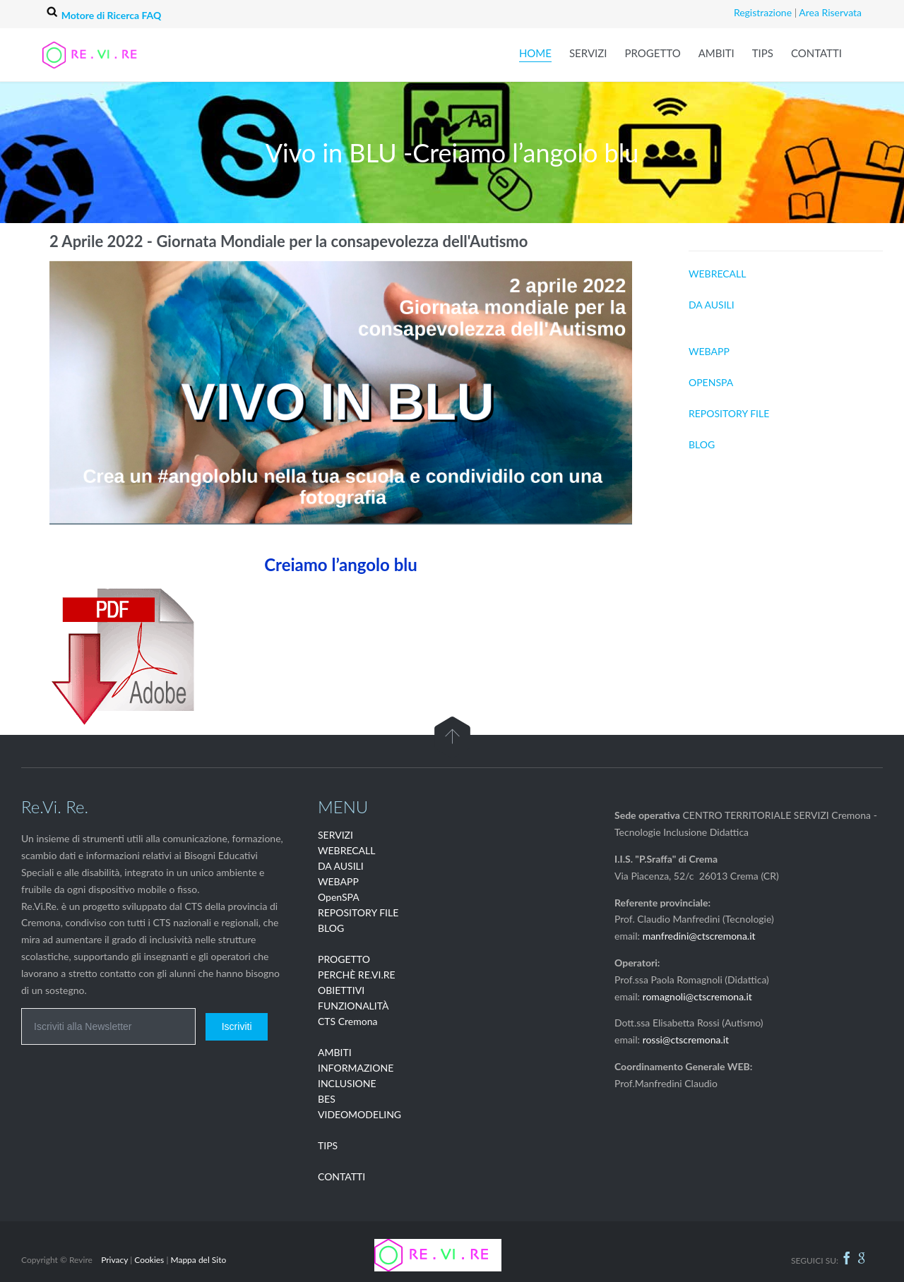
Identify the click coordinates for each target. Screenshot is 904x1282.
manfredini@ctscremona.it (699, 936)
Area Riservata (830, 12)
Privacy (114, 1259)
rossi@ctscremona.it (686, 1040)
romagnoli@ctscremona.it (697, 996)
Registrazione (763, 12)
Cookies (149, 1259)
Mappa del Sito (198, 1259)
